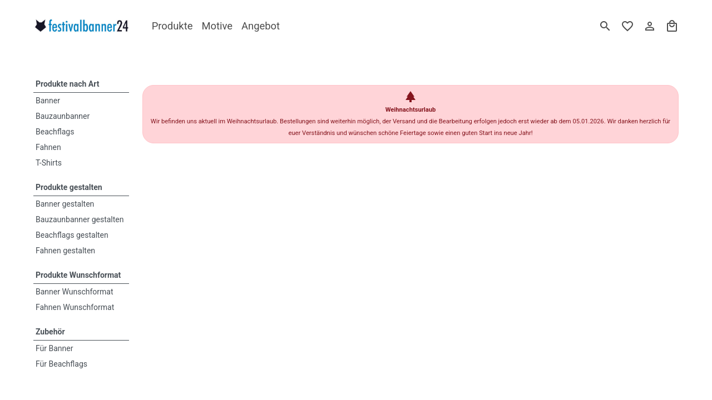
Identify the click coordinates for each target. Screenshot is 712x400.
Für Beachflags (61, 363)
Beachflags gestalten (72, 235)
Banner (48, 100)
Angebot (260, 26)
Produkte (172, 26)
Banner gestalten (65, 203)
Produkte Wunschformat (78, 275)
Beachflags (55, 131)
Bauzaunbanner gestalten (80, 219)
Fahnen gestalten (65, 250)
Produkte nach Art (67, 83)
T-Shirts (49, 162)
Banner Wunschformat (74, 291)
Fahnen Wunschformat (75, 307)
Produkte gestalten (69, 187)
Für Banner (54, 348)
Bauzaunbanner (63, 116)
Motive (217, 26)
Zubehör (50, 331)
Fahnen (48, 147)
